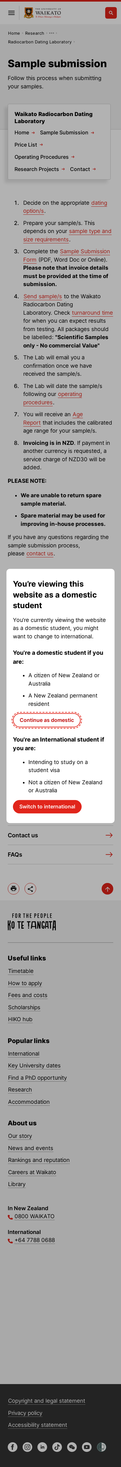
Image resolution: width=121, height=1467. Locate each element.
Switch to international (47, 806)
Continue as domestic (47, 720)
